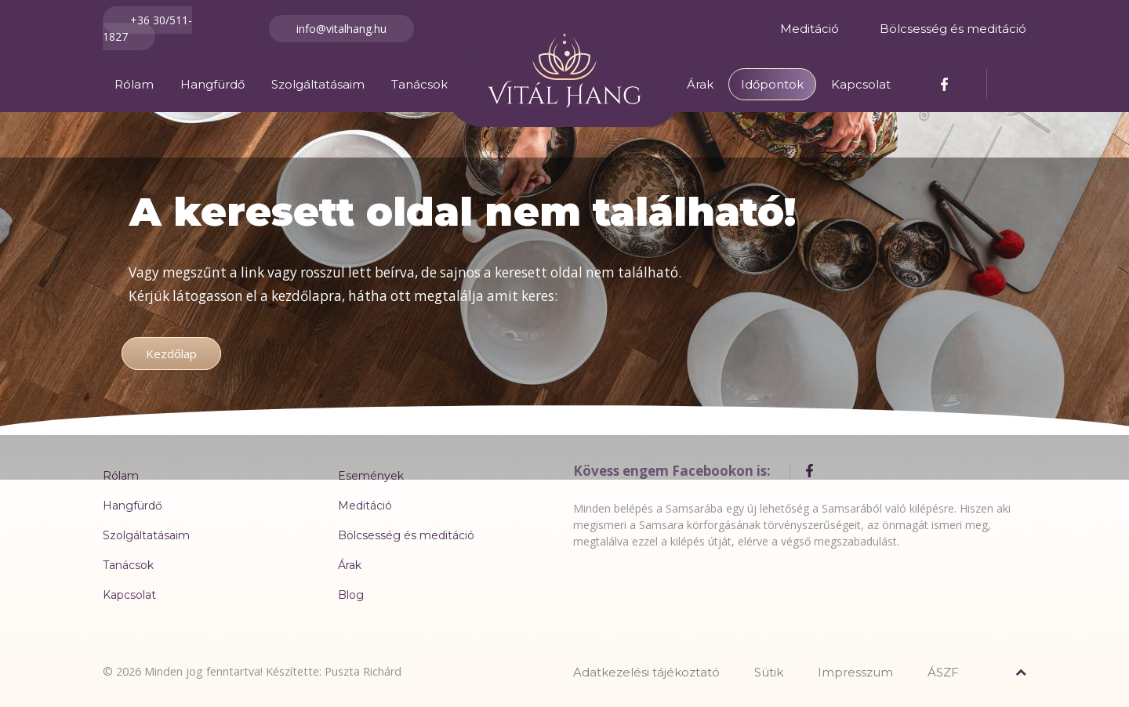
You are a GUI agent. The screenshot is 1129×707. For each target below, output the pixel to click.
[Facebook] (946, 83)
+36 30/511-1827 (147, 28)
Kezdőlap (171, 353)
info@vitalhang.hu (341, 28)
